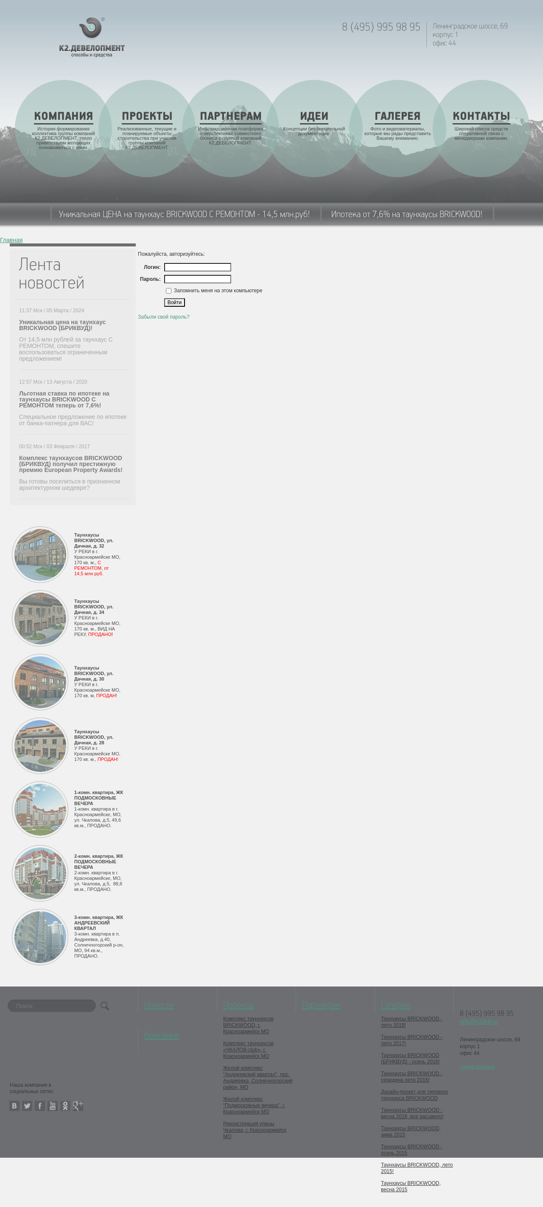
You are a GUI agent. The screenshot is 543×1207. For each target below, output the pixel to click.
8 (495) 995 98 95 (381, 27)
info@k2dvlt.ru (479, 1021)
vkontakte (14, 1106)
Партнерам (321, 1005)
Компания (161, 1035)
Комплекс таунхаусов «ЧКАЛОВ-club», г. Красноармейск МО (248, 1049)
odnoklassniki (65, 1106)
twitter (27, 1106)
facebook (40, 1106)
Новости (159, 1005)
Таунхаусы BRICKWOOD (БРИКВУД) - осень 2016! (410, 1058)
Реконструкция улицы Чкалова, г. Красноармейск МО (254, 1130)
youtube (53, 1106)
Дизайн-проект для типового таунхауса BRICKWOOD (414, 1095)
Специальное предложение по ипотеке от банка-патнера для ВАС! (72, 420)
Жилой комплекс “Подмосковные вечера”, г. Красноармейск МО (254, 1105)
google (78, 1106)
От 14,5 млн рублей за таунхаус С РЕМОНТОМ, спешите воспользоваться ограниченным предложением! (66, 349)
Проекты (238, 1005)
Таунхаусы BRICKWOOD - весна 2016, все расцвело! (412, 1113)
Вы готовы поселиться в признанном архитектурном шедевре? (69, 484)
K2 (92, 37)
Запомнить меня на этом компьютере (218, 291)
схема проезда (477, 1067)
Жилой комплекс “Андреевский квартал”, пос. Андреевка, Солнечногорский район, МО (258, 1077)
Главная (11, 240)
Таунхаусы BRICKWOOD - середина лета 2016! (411, 1077)
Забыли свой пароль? (164, 317)
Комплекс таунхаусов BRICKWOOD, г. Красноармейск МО (248, 1025)
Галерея (395, 1005)
